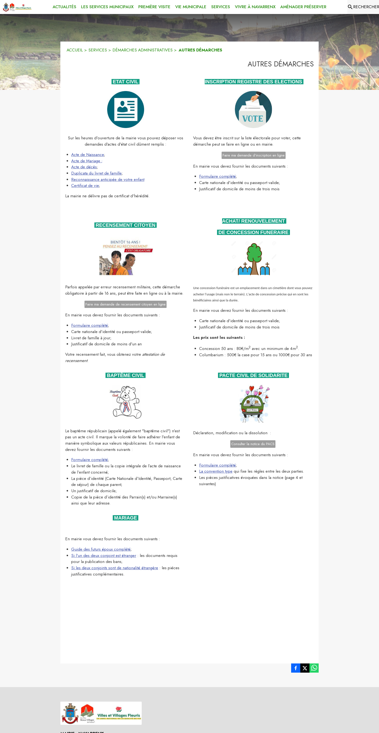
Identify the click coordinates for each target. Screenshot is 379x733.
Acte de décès (84, 167)
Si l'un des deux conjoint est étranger (103, 555)
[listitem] (295, 669)
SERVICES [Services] (97, 50)
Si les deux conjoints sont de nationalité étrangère (114, 568)
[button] (125, 109)
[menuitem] (64, 7)
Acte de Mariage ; (87, 161)
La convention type (215, 471)
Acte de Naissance (87, 154)
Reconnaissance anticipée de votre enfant (107, 179)
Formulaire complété (217, 176)
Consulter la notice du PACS (252, 444)
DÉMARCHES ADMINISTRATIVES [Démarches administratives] (142, 50)
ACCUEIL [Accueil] (75, 50)
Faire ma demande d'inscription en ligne (254, 155)
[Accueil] (17, 7)
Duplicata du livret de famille (96, 173)
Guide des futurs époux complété (101, 549)
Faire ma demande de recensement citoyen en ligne (125, 304)
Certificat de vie (85, 185)
